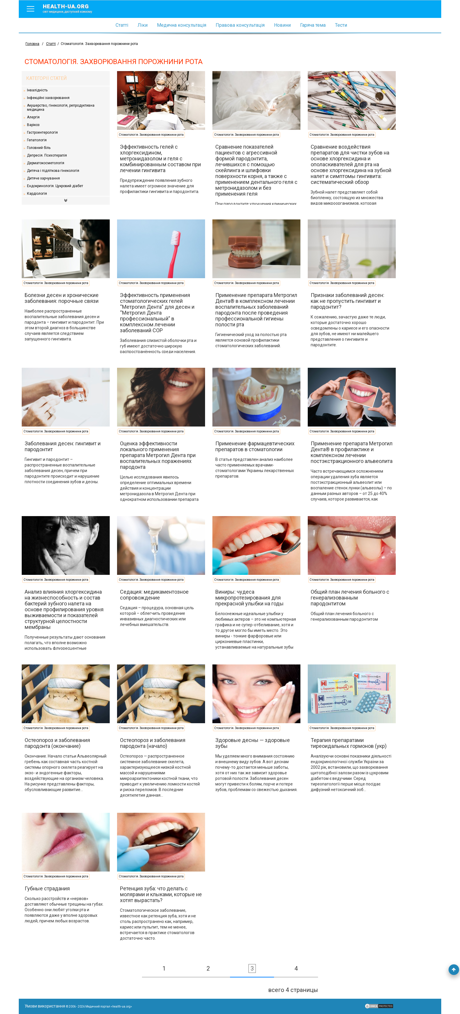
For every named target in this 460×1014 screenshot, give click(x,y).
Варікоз (33, 125)
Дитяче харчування (43, 178)
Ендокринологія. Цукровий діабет (55, 186)
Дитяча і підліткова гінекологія (53, 171)
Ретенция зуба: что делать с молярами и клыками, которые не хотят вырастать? (161, 894)
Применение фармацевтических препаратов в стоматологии (255, 446)
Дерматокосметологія (45, 163)
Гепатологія (37, 140)
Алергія (33, 117)
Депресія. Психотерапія (47, 155)
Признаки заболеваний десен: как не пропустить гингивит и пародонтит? (347, 301)
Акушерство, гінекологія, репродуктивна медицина (60, 107)
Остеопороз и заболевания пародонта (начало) (152, 743)
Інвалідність (37, 90)
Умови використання (45, 1006)
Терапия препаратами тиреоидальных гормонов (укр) (349, 743)
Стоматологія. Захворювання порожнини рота (151, 134)
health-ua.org (72, 8)
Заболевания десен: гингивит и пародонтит (63, 446)
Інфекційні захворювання (48, 98)
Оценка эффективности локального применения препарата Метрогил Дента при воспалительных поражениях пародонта (158, 455)
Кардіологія (37, 194)
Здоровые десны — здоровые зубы (252, 743)
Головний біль (38, 148)
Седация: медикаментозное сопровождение (154, 595)
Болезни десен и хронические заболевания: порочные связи (62, 298)
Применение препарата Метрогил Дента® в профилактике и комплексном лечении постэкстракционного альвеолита (352, 452)
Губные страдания (47, 888)
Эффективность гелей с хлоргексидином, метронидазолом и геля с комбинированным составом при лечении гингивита (160, 158)
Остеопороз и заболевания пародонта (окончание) (57, 743)
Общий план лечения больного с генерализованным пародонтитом (350, 598)
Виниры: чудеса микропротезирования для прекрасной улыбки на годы (249, 598)
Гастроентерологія (42, 132)
